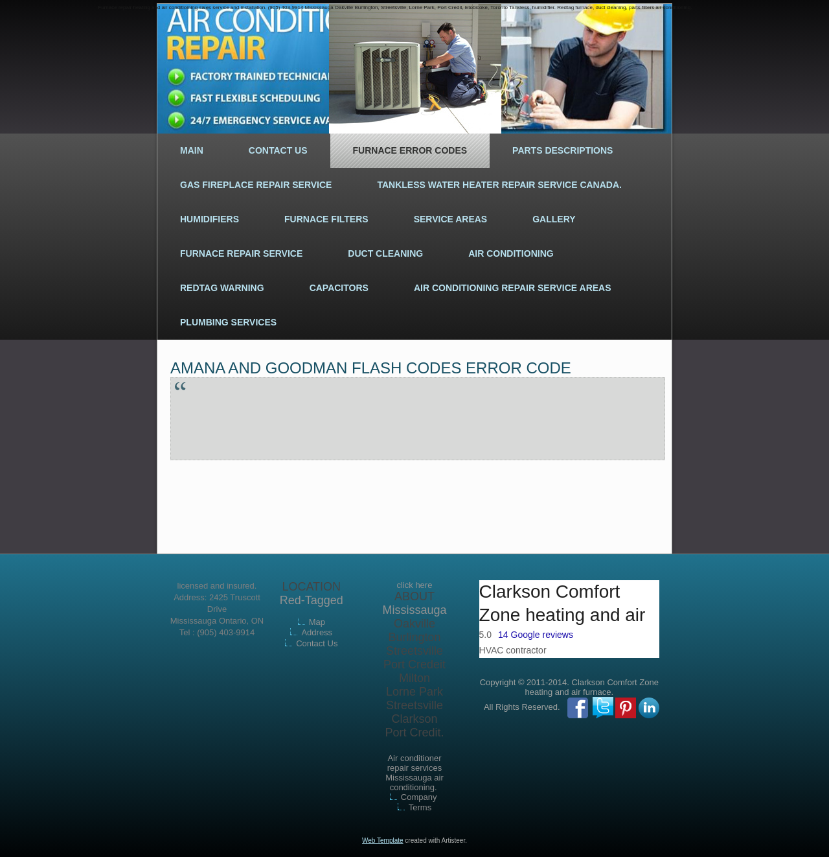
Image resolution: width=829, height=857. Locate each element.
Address (316, 632)
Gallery (553, 219)
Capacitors (339, 288)
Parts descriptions (562, 150)
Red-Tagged (311, 600)
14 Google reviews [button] (535, 634)
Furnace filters (326, 219)
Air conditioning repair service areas (512, 288)
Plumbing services (228, 322)
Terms (420, 807)
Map (317, 622)
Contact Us (278, 150)
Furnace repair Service (241, 253)
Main (191, 150)
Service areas (451, 219)
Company (419, 797)
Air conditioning (510, 253)
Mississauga (414, 610)
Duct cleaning (385, 253)
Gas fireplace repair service (256, 185)
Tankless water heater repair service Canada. (499, 185)
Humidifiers (209, 219)
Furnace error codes (410, 150)
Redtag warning (222, 288)
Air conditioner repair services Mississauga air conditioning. (414, 772)
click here (415, 585)
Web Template (382, 840)
